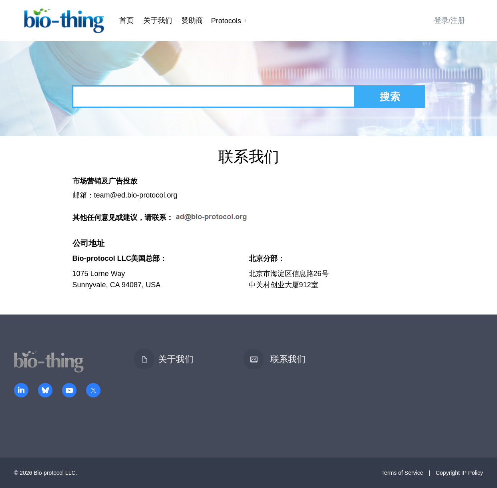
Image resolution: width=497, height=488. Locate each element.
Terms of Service (402, 473)
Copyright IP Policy (459, 473)
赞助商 (192, 20)
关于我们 (157, 20)
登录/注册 (449, 20)
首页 (126, 20)
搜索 (390, 96)
